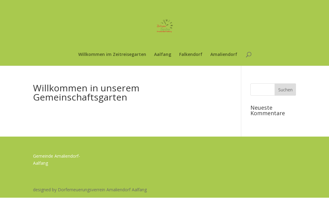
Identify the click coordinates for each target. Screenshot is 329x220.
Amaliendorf (223, 54)
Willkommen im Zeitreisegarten (112, 54)
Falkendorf (190, 54)
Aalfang (162, 54)
